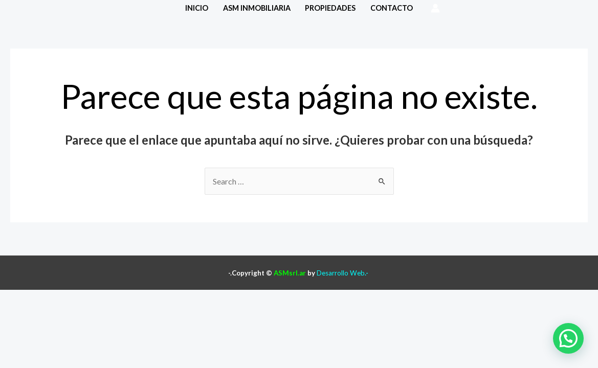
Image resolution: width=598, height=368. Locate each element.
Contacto (391, 8)
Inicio (196, 8)
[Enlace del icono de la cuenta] (435, 8)
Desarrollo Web (341, 273)
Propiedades (330, 8)
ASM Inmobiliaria (257, 8)
